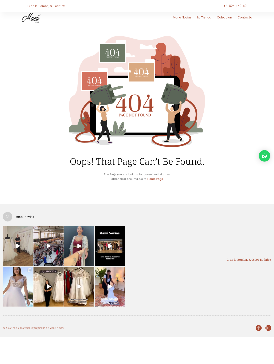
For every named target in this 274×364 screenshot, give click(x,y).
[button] (264, 156)
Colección (224, 17)
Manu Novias (182, 17)
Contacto (245, 17)
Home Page (155, 179)
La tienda (204, 17)
